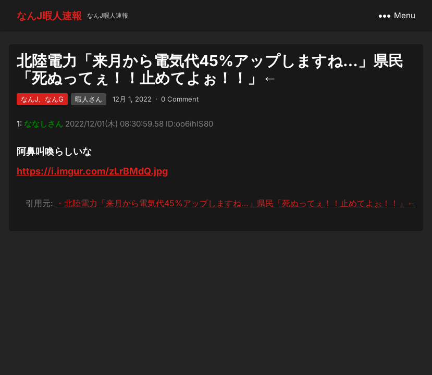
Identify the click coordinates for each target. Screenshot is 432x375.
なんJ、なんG (42, 99)
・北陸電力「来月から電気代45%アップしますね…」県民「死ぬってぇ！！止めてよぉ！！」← (235, 203)
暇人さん (88, 99)
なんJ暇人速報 (49, 15)
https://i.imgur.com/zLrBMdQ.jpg (92, 171)
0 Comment (180, 99)
